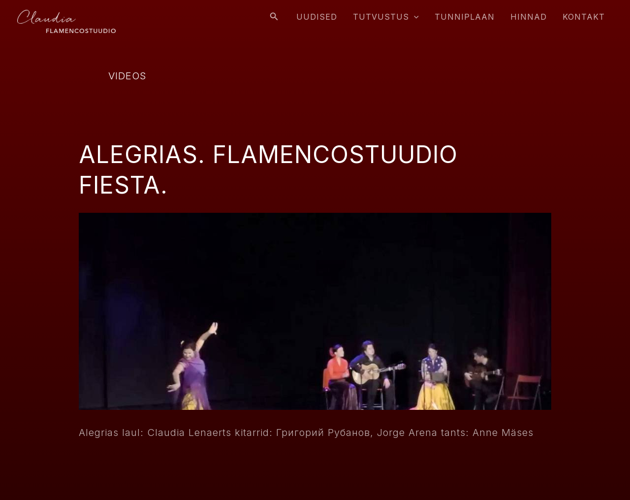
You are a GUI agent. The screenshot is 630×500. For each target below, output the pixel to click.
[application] (414, 17)
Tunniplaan (465, 17)
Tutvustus (386, 17)
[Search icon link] (274, 16)
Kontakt (584, 17)
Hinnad (528, 17)
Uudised (316, 17)
